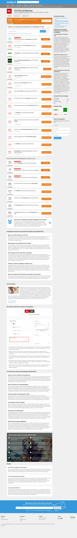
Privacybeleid (29, 34)
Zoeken (38, 2)
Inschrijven (33, 32)
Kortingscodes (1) (18, 16)
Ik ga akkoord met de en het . (20, 34)
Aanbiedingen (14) (27, 16)
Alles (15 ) (10, 16)
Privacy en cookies (42, 529)
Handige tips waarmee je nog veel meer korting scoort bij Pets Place (61, 22)
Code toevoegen (58, 138)
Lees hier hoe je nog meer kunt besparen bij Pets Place (61, 27)
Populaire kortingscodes (4, 529)
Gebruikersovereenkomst (20, 34)
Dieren (15, 312)
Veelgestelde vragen (23, 529)
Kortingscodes (19, 9)
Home (15, 9)
